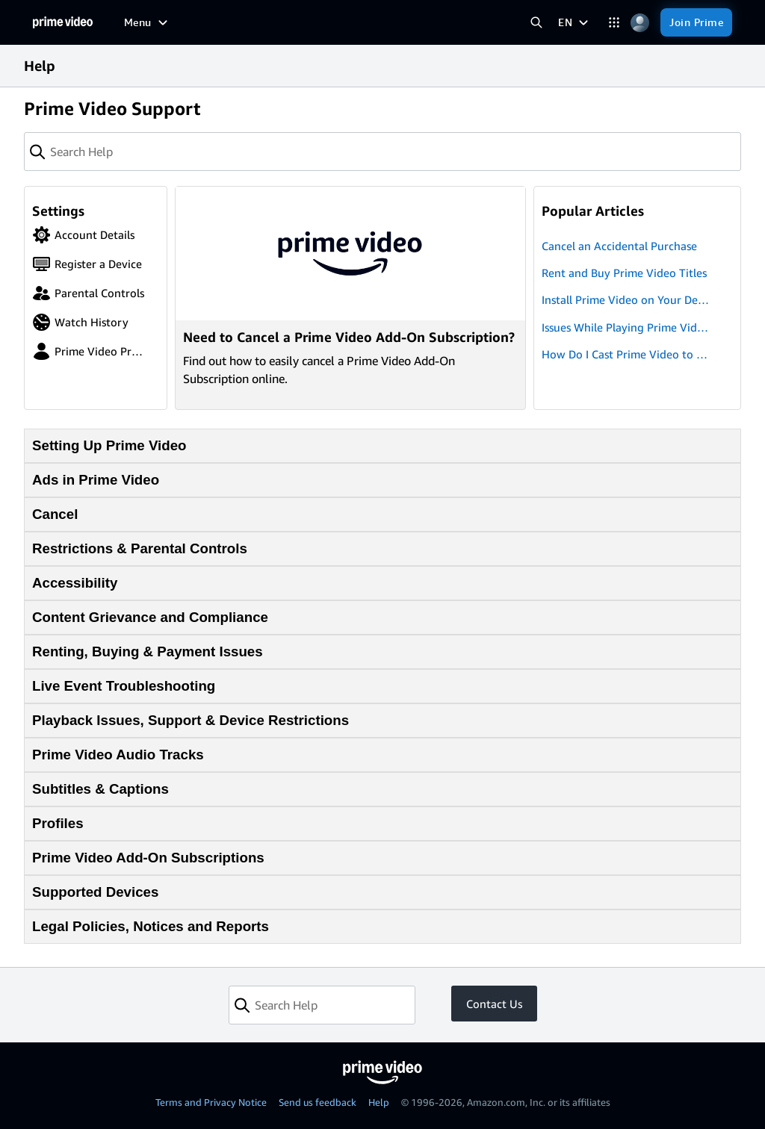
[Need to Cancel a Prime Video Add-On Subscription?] (350, 298)
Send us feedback (317, 1102)
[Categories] (614, 22)
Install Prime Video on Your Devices (627, 300)
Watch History (80, 322)
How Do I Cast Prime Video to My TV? (627, 355)
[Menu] (147, 22)
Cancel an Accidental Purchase (619, 245)
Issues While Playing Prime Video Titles (626, 328)
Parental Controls (88, 293)
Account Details (83, 235)
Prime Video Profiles (88, 351)
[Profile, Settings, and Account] (640, 22)
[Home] (63, 22)
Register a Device (87, 264)
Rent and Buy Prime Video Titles (624, 272)
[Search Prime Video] (536, 22)
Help (378, 1102)
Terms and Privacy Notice (211, 1102)
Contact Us (494, 1003)
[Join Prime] (696, 22)
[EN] (575, 22)
